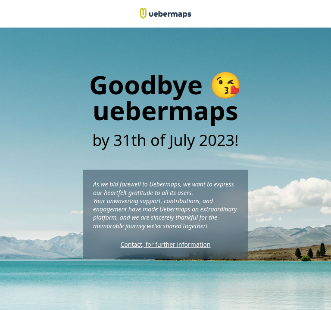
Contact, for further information (165, 244)
